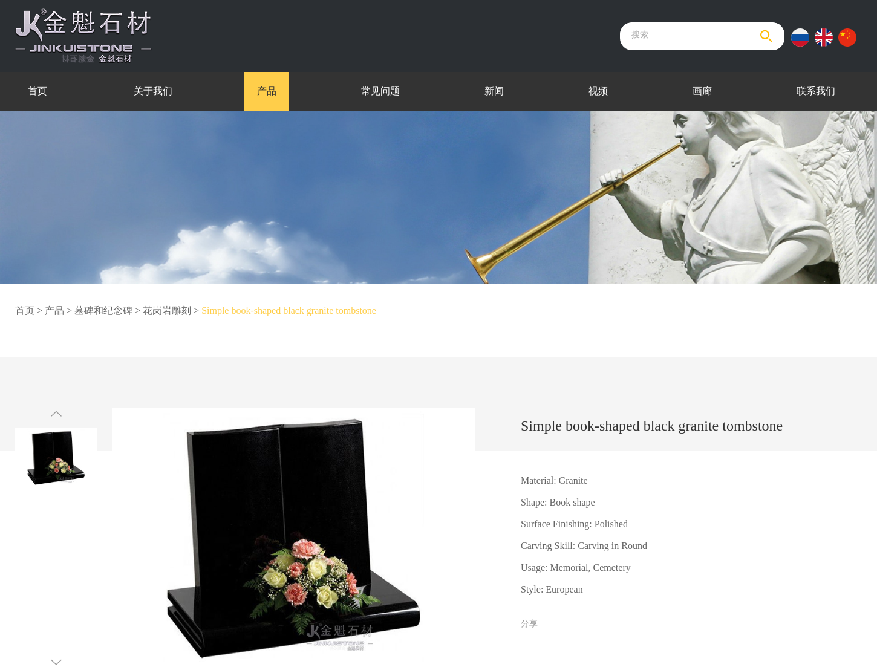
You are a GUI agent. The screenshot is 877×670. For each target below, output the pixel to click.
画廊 (702, 91)
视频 (598, 91)
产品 (266, 91)
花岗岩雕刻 (167, 310)
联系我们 (816, 91)
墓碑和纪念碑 (103, 310)
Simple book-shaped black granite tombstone (288, 310)
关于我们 (153, 91)
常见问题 (380, 91)
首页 (37, 91)
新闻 (494, 91)
